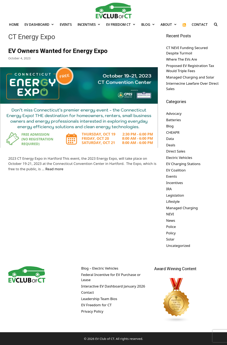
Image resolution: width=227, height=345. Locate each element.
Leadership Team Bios (99, 298)
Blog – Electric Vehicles (99, 268)
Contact (200, 24)
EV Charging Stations (183, 163)
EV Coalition (176, 170)
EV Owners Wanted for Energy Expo (58, 50)
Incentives (90, 24)
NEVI (170, 214)
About (170, 24)
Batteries (173, 119)
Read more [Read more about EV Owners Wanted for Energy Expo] (54, 169)
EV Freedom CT (122, 24)
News (170, 220)
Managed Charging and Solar (190, 77)
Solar (170, 239)
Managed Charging (182, 207)
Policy (171, 233)
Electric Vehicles (179, 157)
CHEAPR (173, 132)
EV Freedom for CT (96, 305)
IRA (169, 189)
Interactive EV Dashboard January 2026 (113, 286)
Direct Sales (175, 151)
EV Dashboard (41, 24)
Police (171, 226)
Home (14, 24)
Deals (170, 145)
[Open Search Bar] (216, 24)
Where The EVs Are (181, 59)
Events (66, 24)
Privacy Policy (92, 311)
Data (170, 138)
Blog (149, 24)
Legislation (175, 195)
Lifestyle (173, 201)
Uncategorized (178, 245)
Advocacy (174, 113)
